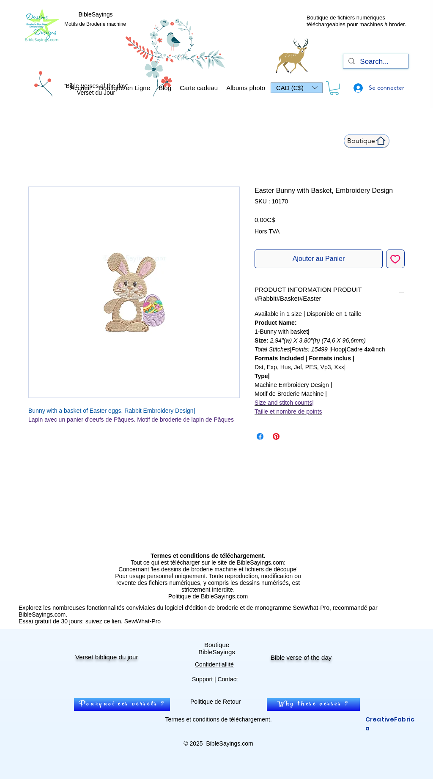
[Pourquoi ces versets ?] (122, 704)
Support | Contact (215, 679)
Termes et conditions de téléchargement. (218, 719)
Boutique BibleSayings (216, 648)
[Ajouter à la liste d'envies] (395, 259)
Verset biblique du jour (106, 657)
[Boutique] (366, 141)
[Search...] (375, 61)
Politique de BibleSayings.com (208, 596)
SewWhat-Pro (142, 621)
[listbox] (297, 87)
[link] (334, 88)
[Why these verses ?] (313, 704)
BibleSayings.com (229, 743)
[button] (297, 87)
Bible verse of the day (301, 657)
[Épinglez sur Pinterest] (276, 436)
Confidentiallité (214, 664)
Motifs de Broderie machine (95, 24)
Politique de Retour (215, 701)
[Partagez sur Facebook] (260, 436)
